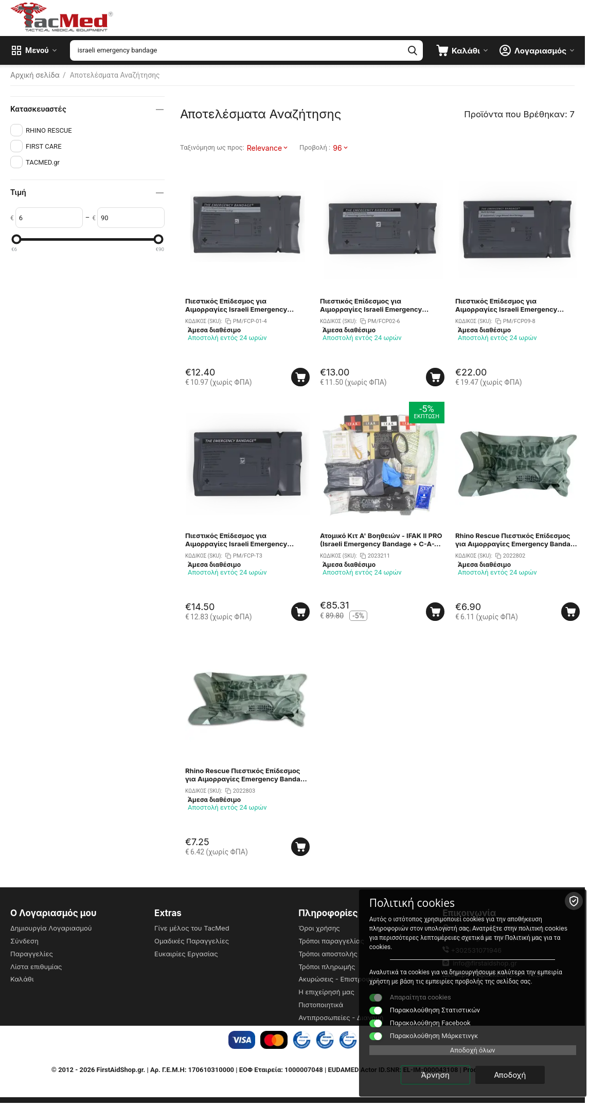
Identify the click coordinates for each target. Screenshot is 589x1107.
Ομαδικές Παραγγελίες (191, 941)
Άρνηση (451, 1074)
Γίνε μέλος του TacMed (191, 928)
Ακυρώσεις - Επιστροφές (338, 979)
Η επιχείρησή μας (326, 992)
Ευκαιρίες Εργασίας (186, 954)
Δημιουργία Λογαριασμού (51, 928)
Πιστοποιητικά (320, 1005)
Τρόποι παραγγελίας (331, 941)
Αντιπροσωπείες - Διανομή (340, 1017)
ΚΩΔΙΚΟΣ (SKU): (203, 321)
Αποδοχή (526, 1074)
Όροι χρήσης (319, 928)
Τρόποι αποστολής (328, 954)
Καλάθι (21, 979)
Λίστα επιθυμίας (36, 966)
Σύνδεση (24, 941)
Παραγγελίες (31, 954)
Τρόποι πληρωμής (326, 966)
